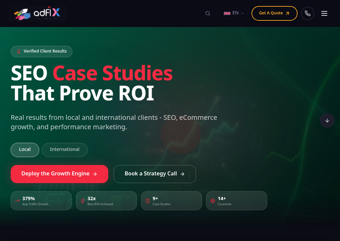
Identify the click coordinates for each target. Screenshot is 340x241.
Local (25, 150)
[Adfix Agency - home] (39, 13)
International (64, 150)
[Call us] (307, 13)
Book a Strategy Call (155, 176)
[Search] (207, 13)
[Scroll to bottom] (327, 120)
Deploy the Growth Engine (59, 176)
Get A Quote (274, 13)
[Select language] (234, 13)
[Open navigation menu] (324, 13)
